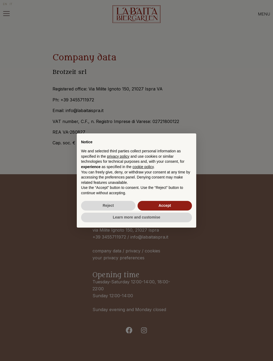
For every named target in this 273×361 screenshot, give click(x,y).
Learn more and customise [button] (136, 217)
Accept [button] (165, 205)
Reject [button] (108, 205)
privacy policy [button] (118, 156)
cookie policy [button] (143, 167)
